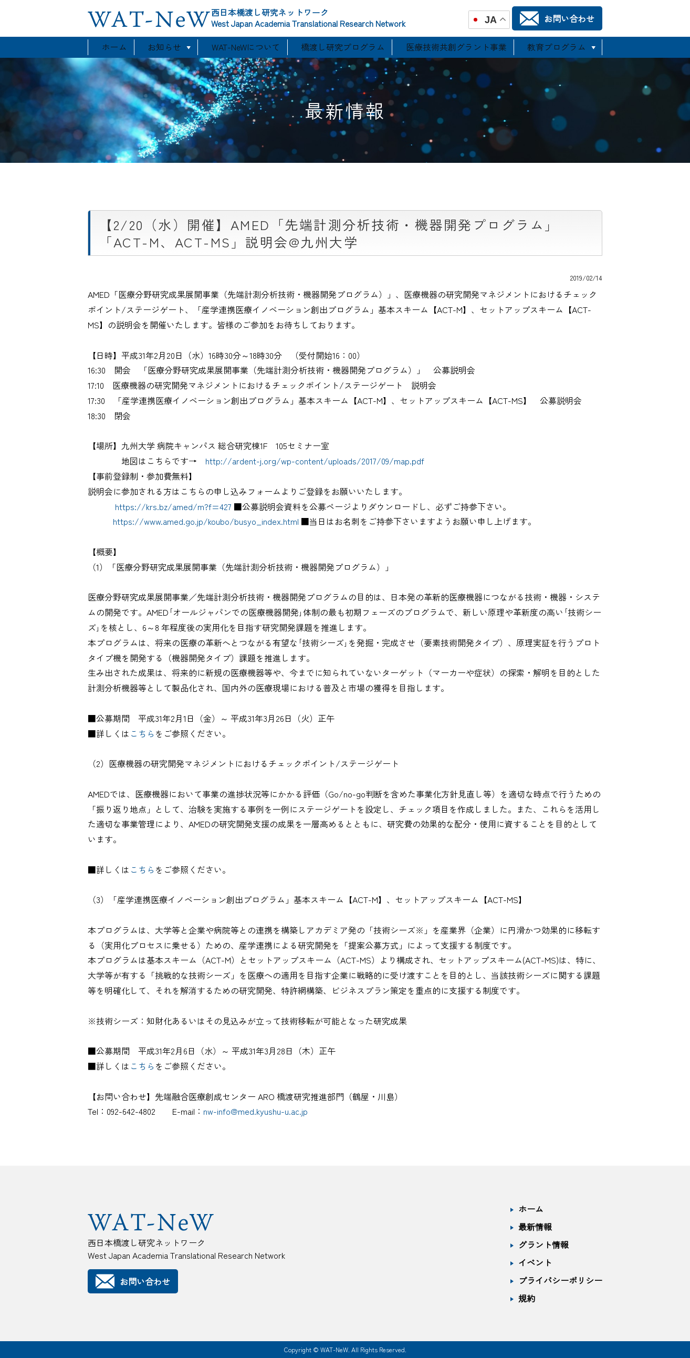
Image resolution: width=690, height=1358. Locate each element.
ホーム (113, 47)
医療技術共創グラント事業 (455, 47)
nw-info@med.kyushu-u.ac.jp (255, 1111)
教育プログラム (553, 47)
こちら (142, 733)
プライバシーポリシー (560, 1280)
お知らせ (166, 47)
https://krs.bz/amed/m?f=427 (173, 506)
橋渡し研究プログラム (346, 47)
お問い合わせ (557, 18)
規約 (526, 1298)
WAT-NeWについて (250, 47)
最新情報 (535, 1226)
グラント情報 (543, 1244)
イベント (535, 1262)
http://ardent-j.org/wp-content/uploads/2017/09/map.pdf (314, 460)
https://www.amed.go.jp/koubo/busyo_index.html (206, 521)
